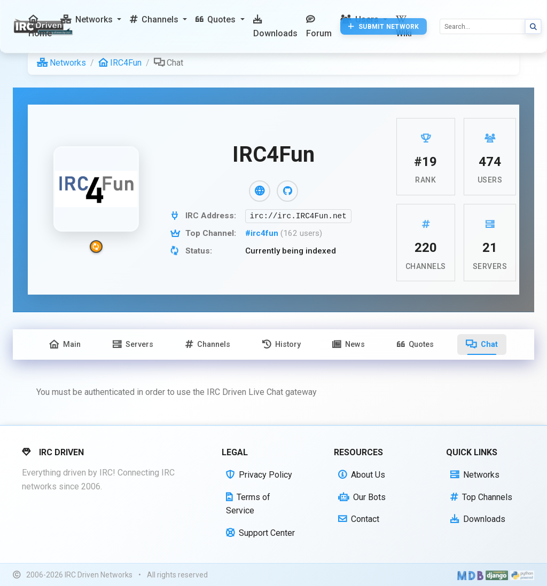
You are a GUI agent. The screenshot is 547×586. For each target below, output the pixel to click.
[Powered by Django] (497, 575)
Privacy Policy (259, 475)
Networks (61, 63)
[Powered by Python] (522, 575)
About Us (361, 475)
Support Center (260, 533)
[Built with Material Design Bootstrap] (470, 575)
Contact (358, 519)
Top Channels (481, 497)
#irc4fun (262, 233)
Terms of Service (248, 504)
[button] (91, 20)
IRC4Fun (120, 63)
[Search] (482, 26)
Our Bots (362, 497)
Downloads (477, 519)
